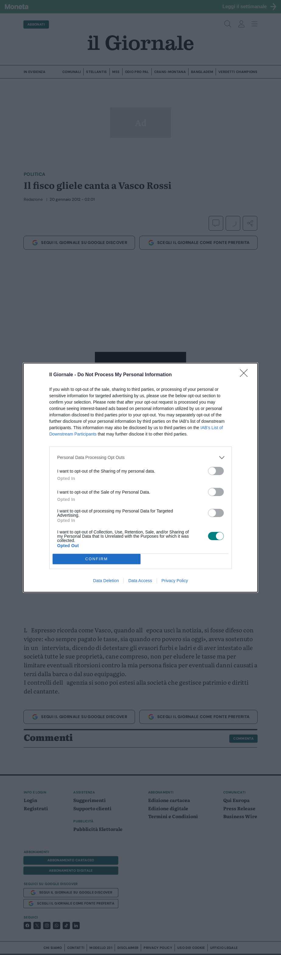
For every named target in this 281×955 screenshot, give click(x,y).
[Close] (246, 375)
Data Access (140, 580)
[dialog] (140, 477)
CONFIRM (96, 558)
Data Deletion (106, 580)
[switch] (216, 471)
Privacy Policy (174, 580)
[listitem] (140, 457)
